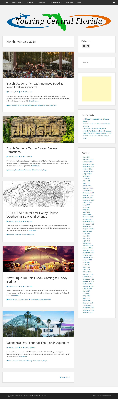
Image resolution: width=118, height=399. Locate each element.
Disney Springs (12, 299)
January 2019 (87, 248)
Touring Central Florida (26, 396)
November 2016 (88, 310)
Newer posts (65, 377)
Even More (69, 2)
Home (6, 2)
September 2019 (88, 229)
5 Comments (28, 221)
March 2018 (87, 272)
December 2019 (88, 221)
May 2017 (86, 296)
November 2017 (88, 281)
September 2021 (88, 171)
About (79, 2)
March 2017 (87, 300)
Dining (30, 361)
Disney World (41, 2)
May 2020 (86, 209)
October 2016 (87, 312)
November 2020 (88, 195)
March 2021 (87, 186)
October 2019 (87, 226)
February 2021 (88, 188)
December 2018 (88, 250)
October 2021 (87, 169)
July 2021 (86, 176)
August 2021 (87, 174)
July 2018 (86, 262)
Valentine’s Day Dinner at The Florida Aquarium (38, 342)
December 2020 (88, 193)
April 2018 (86, 269)
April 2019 (86, 241)
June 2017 (86, 293)
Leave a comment (30, 347)
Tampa (45, 170)
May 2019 (86, 238)
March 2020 (87, 214)
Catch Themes (107, 396)
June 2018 (86, 265)
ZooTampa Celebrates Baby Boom (94, 128)
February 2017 (88, 303)
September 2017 (88, 286)
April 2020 (86, 212)
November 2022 (88, 164)
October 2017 (87, 284)
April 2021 (86, 183)
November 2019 (88, 224)
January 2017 (87, 305)
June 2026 (86, 157)
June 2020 (86, 207)
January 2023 (87, 162)
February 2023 (88, 159)
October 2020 (87, 198)
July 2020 (86, 205)
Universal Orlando (56, 2)
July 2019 (86, 233)
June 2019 (86, 236)
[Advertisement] (96, 88)
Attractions (11, 170)
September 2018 (88, 257)
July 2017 (86, 291)
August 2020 (87, 202)
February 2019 (88, 245)
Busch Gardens (17, 2)
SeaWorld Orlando (20, 234)
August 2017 (87, 288)
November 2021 (88, 166)
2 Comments (28, 92)
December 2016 (88, 308)
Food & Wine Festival (30, 105)
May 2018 (86, 267)
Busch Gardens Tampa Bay (16, 105)
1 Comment (28, 156)
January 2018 (87, 276)
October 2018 (87, 255)
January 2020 (87, 219)
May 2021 (86, 181)
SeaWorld (30, 2)
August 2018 (87, 260)
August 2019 (87, 231)
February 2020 (88, 217)
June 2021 (86, 178)
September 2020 (88, 200)
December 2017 (88, 279)
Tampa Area (22, 361)
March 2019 (87, 243)
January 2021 (87, 190)
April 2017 (86, 298)
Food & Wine (53, 105)
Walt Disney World (23, 299)
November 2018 (88, 253)
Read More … (33, 101)
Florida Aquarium (13, 361)
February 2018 (88, 274)
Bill (21, 92)
